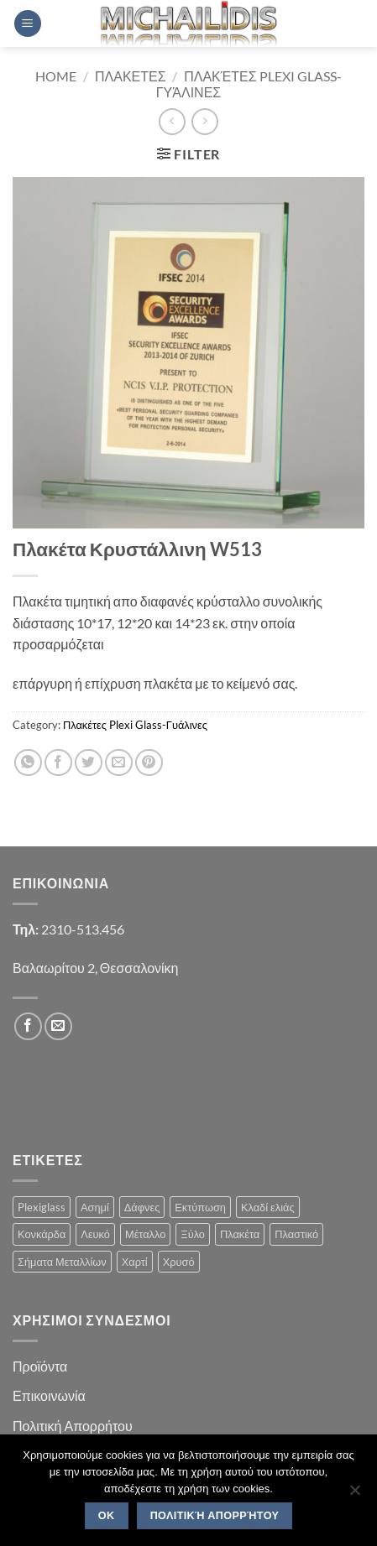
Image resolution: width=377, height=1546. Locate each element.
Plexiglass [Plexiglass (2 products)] (41, 1207)
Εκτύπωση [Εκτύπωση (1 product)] (200, 1207)
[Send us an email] (58, 1026)
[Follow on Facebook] (28, 1026)
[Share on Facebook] (58, 763)
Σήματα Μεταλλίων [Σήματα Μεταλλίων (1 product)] (62, 1261)
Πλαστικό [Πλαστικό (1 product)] (296, 1234)
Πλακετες (130, 76)
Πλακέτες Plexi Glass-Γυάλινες (135, 724)
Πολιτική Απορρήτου (73, 1426)
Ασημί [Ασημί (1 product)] (95, 1207)
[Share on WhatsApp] (28, 763)
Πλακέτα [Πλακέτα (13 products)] (239, 1234)
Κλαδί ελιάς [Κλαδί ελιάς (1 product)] (268, 1207)
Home (55, 76)
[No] (354, 1494)
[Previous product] (204, 121)
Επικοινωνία (49, 1395)
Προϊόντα (40, 1366)
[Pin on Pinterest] (149, 763)
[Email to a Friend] (119, 763)
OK (106, 1516)
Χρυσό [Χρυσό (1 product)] (179, 1261)
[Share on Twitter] (88, 763)
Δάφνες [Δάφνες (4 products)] (142, 1207)
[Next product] (172, 121)
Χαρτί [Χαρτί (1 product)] (135, 1261)
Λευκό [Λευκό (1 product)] (95, 1234)
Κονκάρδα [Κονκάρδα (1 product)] (41, 1234)
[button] (27, 24)
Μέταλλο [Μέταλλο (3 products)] (145, 1234)
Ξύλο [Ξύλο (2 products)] (193, 1234)
